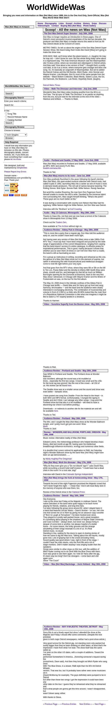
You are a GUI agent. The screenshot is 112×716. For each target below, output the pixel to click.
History (86, 23)
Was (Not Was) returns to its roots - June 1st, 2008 (67, 176)
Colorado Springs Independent (79, 474)
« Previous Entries (68, 704)
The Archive (63, 226)
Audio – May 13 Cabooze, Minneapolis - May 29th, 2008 (69, 213)
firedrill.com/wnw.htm (52, 168)
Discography (51, 23)
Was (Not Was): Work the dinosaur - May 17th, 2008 (67, 462)
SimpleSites (22, 168)
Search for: (9, 105)
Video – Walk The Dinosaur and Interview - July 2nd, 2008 (70, 89)
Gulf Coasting (76, 209)
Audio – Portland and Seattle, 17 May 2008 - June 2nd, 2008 (71, 160)
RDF (11, 195)
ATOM (24, 195)
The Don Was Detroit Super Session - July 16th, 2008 (68, 33)
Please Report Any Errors (15, 172)
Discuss (102, 23)
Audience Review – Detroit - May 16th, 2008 (64, 495)
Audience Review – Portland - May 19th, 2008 (64, 418)
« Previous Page (50, 704)
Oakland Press (78, 492)
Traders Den (61, 222)
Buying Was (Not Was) (71, 26)
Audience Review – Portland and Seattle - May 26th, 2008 (70, 371)
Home (40, 23)
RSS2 (17, 195)
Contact (55, 26)
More (45, 426)
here (69, 385)
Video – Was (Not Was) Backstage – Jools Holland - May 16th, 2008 (75, 564)
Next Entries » (85, 704)
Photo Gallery (89, 26)
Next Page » (100, 704)
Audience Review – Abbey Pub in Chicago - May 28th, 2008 (71, 230)
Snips (94, 23)
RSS (5, 195)
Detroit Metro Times (51, 85)
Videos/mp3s (44, 26)
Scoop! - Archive (73, 23)
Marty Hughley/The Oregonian (59, 459)
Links (61, 23)
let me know (16, 159)
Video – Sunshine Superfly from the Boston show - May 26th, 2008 (74, 304)
